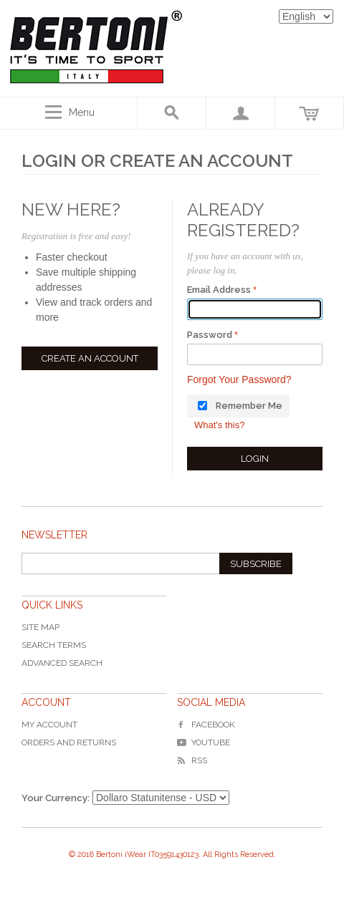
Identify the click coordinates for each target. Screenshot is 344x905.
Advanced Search (62, 663)
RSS (192, 760)
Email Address (219, 289)
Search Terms (54, 645)
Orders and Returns (69, 742)
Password (209, 334)
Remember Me (249, 405)
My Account (49, 725)
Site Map (40, 627)
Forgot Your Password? (239, 379)
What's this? (219, 425)
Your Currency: (56, 798)
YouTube (203, 742)
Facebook (206, 725)
